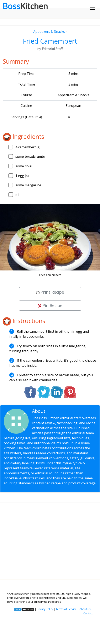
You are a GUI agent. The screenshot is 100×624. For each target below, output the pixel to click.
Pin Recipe (50, 305)
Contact (88, 613)
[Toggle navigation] (93, 8)
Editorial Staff (61, 411)
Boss (25, 6)
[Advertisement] (50, 538)
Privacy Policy (45, 609)
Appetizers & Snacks (49, 31)
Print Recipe (50, 292)
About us (85, 609)
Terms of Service (66, 609)
